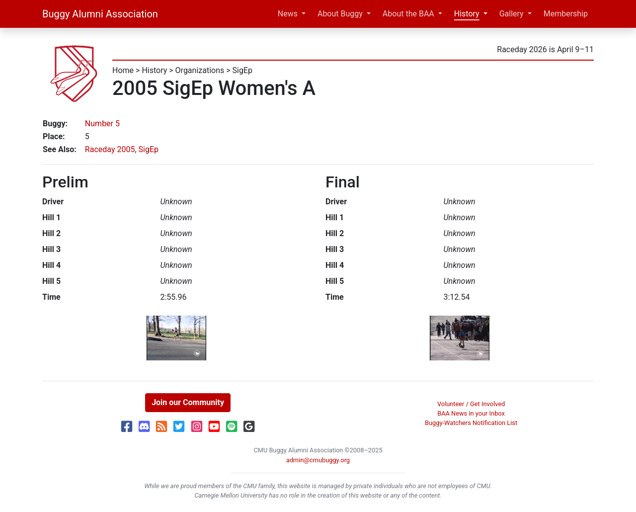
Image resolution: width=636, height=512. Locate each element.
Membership (566, 13)
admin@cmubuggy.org (318, 460)
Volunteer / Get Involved (471, 404)
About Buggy (340, 13)
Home (123, 70)
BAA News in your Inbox (471, 413)
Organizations (200, 70)
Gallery (511, 13)
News (288, 13)
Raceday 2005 (110, 149)
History (466, 13)
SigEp (242, 70)
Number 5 (102, 123)
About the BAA (408, 13)
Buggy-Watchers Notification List (471, 423)
